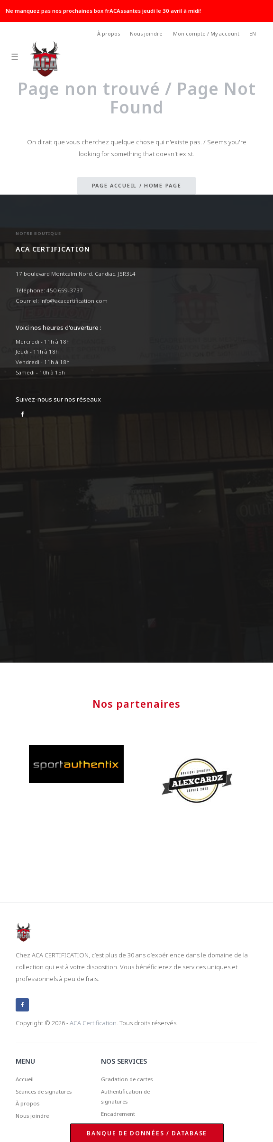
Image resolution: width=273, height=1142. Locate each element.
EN (252, 33)
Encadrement (118, 1113)
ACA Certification (93, 1023)
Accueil (25, 1079)
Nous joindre (146, 33)
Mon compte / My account (206, 33)
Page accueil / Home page (137, 185)
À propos (108, 33)
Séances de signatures (44, 1091)
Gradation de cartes (127, 1079)
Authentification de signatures (125, 1096)
